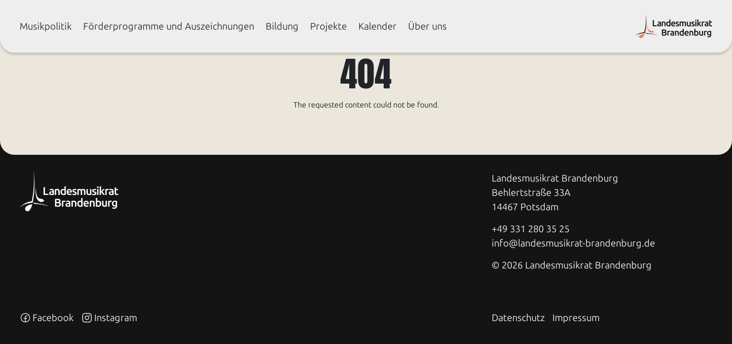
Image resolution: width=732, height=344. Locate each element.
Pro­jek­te (328, 26)
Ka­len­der (377, 26)
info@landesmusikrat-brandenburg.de (573, 243)
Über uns (427, 26)
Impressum (576, 317)
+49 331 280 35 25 (531, 229)
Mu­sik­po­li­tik (46, 26)
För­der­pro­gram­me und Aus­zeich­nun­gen (168, 26)
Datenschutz (518, 317)
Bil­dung (282, 26)
